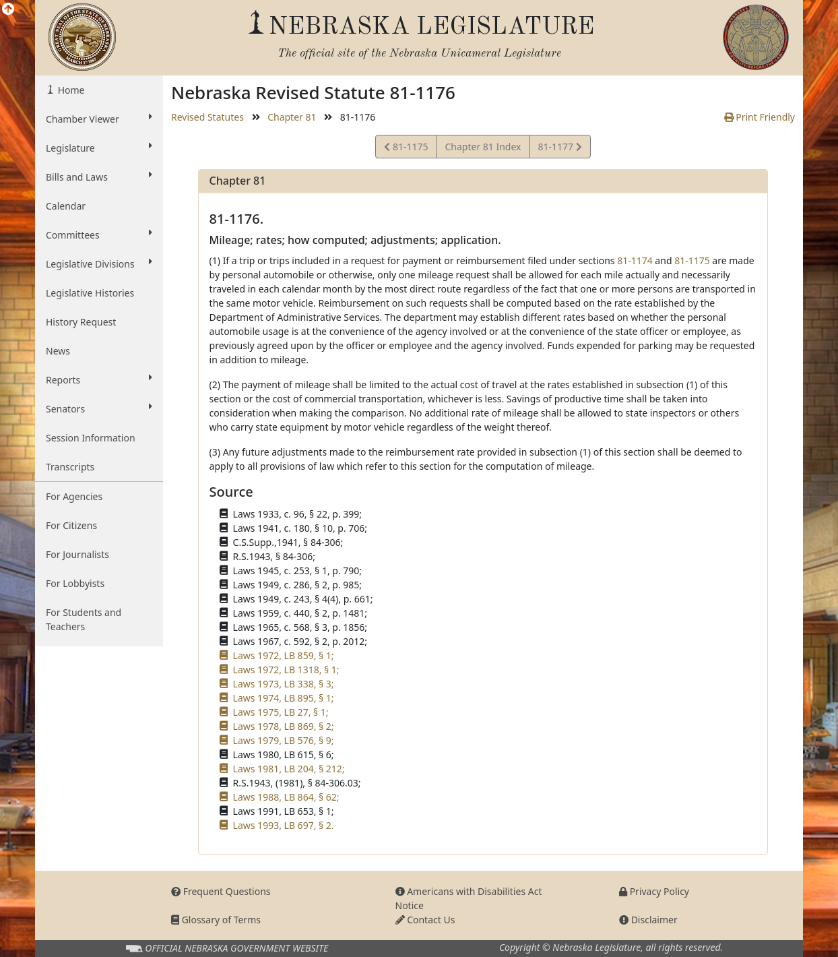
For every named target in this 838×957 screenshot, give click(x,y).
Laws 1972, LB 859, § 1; (283, 655)
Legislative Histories (90, 292)
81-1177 (560, 148)
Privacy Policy (654, 891)
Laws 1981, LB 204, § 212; (289, 768)
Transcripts (70, 466)
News (58, 350)
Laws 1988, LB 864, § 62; (286, 797)
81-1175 (406, 148)
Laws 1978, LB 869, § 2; (283, 726)
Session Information (90, 437)
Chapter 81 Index (483, 146)
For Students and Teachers (83, 619)
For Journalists (77, 554)
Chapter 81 (291, 117)
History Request (81, 321)
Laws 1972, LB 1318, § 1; (286, 669)
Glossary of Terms (216, 919)
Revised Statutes (207, 117)
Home (69, 90)
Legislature (99, 147)
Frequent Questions (221, 891)
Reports (99, 379)
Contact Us (425, 919)
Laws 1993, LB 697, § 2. (283, 825)
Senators (99, 408)
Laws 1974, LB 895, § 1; (283, 697)
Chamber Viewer (99, 118)
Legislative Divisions (99, 263)
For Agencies (74, 496)
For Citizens (71, 525)
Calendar (66, 205)
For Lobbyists (75, 583)
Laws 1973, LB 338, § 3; (283, 683)
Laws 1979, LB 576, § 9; (283, 740)
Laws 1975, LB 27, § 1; (281, 712)
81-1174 (635, 260)
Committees (99, 234)
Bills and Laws (99, 176)
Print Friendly (759, 117)
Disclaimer (648, 919)
